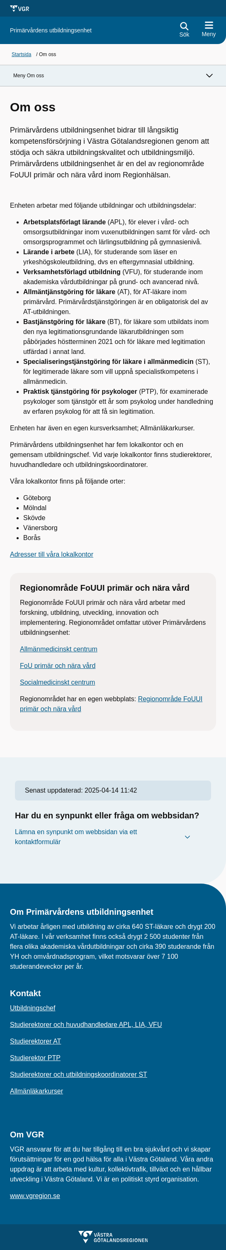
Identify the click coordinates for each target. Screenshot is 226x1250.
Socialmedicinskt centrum (57, 682)
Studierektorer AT (35, 1041)
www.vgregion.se (35, 1195)
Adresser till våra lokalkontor (51, 554)
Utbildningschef (32, 1008)
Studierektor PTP (35, 1057)
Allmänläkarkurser (36, 1091)
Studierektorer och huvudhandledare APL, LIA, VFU (86, 1024)
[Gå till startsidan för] (51, 30)
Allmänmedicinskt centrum (58, 649)
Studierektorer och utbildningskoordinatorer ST (78, 1074)
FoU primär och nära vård (57, 665)
